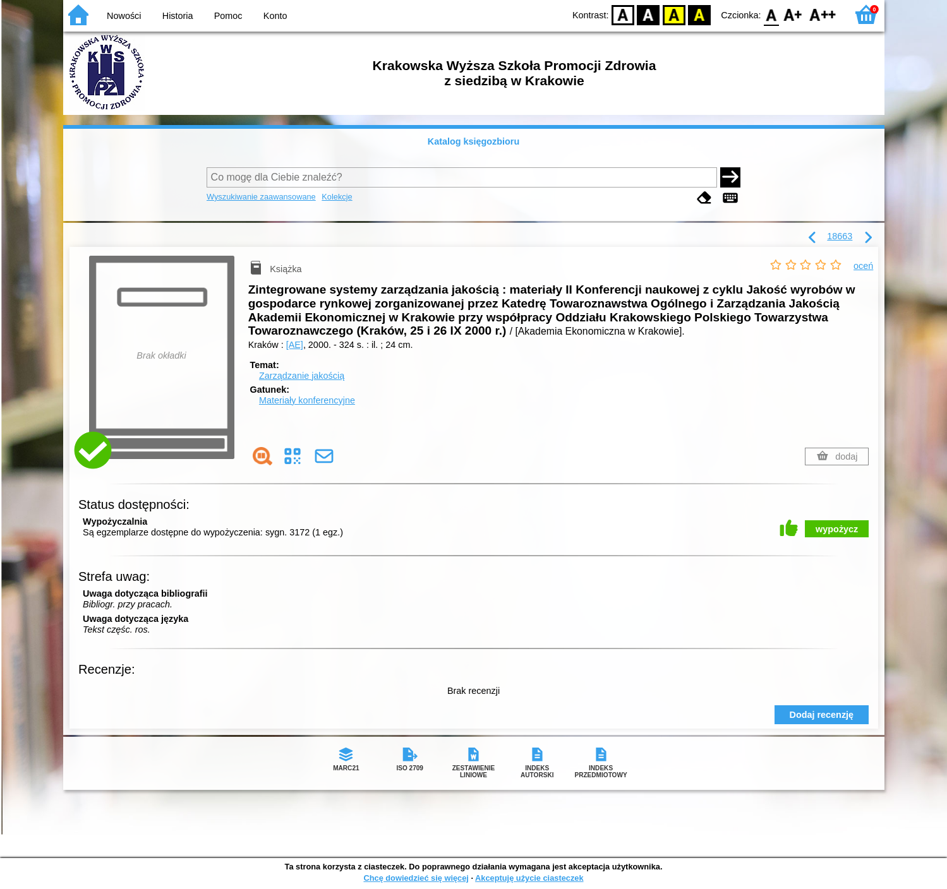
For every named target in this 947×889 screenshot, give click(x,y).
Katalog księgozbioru (474, 141)
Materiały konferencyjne (307, 400)
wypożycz (837, 529)
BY (699, 14)
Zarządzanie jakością (301, 376)
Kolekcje (337, 196)
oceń (863, 266)
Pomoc (228, 16)
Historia (177, 16)
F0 (772, 14)
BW (649, 14)
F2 (823, 14)
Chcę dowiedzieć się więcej (415, 878)
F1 (793, 14)
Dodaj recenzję (822, 715)
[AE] (294, 345)
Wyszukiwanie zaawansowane (261, 196)
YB (673, 14)
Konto (275, 16)
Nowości (124, 16)
